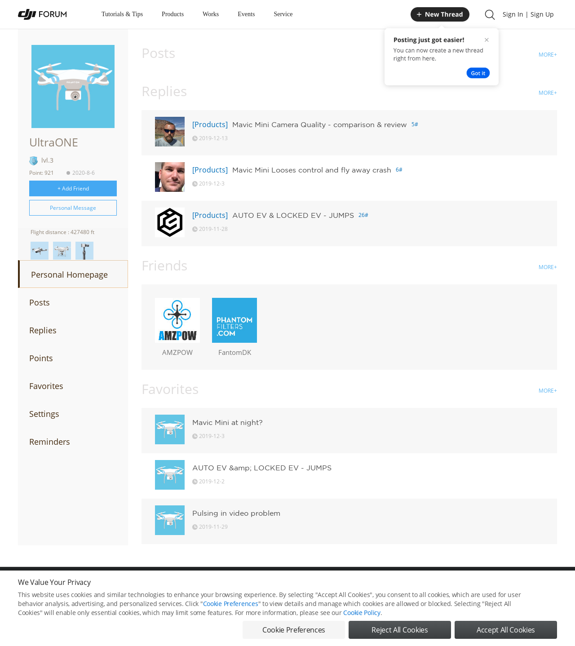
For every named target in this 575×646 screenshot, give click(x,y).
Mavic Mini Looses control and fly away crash (311, 170)
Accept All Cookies (506, 630)
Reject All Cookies (400, 630)
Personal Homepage (69, 274)
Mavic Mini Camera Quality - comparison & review (319, 124)
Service (283, 14)
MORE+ (548, 54)
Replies (43, 330)
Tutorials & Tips (122, 14)
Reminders (49, 441)
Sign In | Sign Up (528, 14)
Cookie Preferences (230, 603)
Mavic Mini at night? (227, 422)
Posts (39, 302)
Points (41, 358)
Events (246, 14)
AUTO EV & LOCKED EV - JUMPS (293, 215)
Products (173, 14)
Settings (44, 413)
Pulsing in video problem (236, 513)
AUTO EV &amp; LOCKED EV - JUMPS (262, 468)
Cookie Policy (361, 612)
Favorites (46, 386)
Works (211, 14)
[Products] (210, 124)
